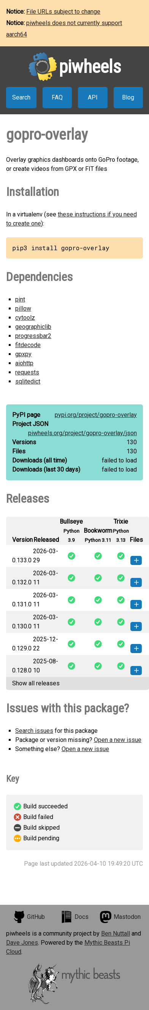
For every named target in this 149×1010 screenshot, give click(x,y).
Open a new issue (117, 739)
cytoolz (25, 317)
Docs (74, 917)
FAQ (57, 97)
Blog (128, 97)
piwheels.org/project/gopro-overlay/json (82, 433)
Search (21, 97)
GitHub (29, 917)
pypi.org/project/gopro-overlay (96, 414)
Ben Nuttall (115, 933)
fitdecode (28, 345)
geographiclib (33, 326)
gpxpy (23, 354)
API (93, 97)
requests (27, 372)
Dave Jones (22, 942)
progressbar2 (33, 335)
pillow (23, 308)
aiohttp (24, 363)
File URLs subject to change (63, 11)
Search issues (34, 730)
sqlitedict (27, 381)
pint (20, 299)
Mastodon (120, 917)
